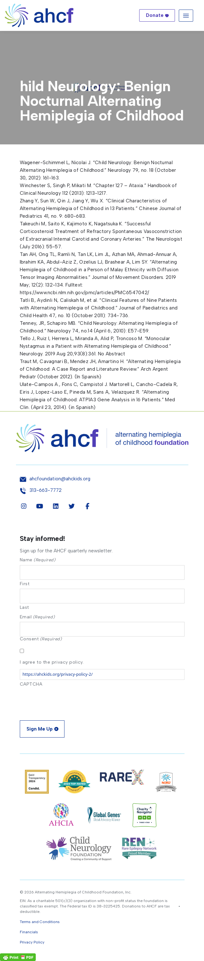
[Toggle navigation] (186, 15)
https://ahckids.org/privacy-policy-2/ (58, 674)
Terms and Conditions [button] (40, 922)
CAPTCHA (31, 684)
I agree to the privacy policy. (52, 662)
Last (24, 607)
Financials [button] (29, 932)
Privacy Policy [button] (32, 942)
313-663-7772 (45, 490)
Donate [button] (154, 15)
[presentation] (68, 701)
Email (37, 617)
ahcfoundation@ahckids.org (59, 479)
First (25, 583)
